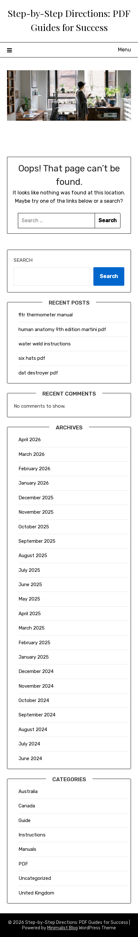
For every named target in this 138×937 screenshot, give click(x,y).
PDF (23, 864)
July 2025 (29, 570)
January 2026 (33, 483)
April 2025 (29, 613)
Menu (124, 50)
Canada (26, 806)
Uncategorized (34, 878)
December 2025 (36, 498)
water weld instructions (44, 344)
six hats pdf (31, 358)
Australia (28, 791)
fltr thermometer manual (45, 315)
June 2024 (30, 758)
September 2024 (36, 715)
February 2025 (34, 643)
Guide (24, 820)
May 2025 (29, 599)
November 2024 (36, 686)
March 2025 (31, 628)
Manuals (27, 849)
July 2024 (29, 744)
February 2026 (34, 469)
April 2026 (29, 439)
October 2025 (33, 527)
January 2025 (33, 657)
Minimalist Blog (62, 928)
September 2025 (36, 541)
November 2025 (36, 512)
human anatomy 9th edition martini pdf (62, 329)
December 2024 (36, 671)
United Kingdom (36, 893)
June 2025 (30, 584)
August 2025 (32, 555)
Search (23, 260)
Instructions (32, 835)
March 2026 (31, 454)
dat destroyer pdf (38, 373)
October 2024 (33, 700)
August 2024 (32, 729)
